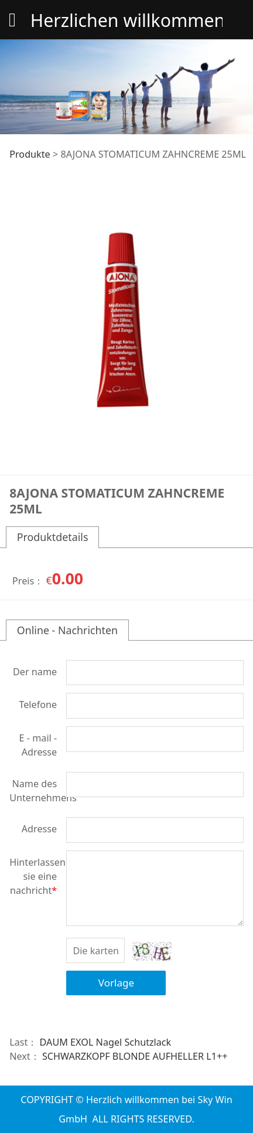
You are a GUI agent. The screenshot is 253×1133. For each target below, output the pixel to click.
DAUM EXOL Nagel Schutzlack (106, 1042)
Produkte (29, 154)
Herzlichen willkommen (126, 20)
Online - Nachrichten (67, 630)
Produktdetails (52, 537)
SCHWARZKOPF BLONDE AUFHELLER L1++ (135, 1056)
